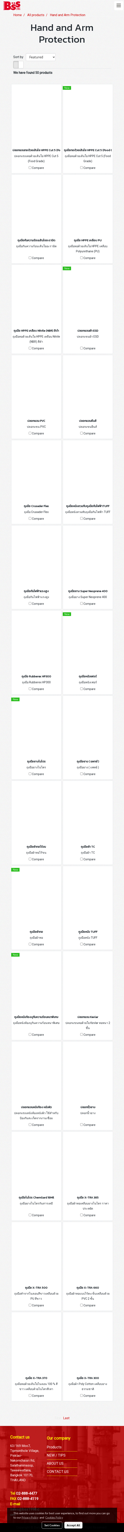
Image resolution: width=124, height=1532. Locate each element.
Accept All (73, 1525)
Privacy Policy (30, 1517)
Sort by (19, 57)
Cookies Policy (54, 1517)
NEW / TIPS (56, 1455)
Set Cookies (52, 1525)
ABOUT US (55, 1463)
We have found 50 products (32, 73)
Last (66, 1418)
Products (54, 1447)
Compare (38, 167)
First (58, 1418)
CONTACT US (58, 1471)
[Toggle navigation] (118, 5)
